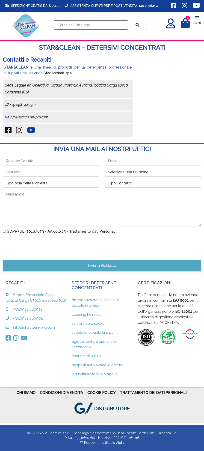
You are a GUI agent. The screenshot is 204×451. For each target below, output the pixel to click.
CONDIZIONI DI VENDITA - (63, 393)
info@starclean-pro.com (28, 117)
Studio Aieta (114, 443)
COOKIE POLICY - (102, 393)
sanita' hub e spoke (88, 323)
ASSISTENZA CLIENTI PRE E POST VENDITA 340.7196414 (111, 6)
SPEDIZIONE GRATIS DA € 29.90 (32, 6)
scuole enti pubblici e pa (92, 332)
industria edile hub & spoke (95, 374)
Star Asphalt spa (58, 73)
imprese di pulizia (86, 356)
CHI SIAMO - (27, 393)
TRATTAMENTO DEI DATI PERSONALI (153, 393)
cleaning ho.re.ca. (86, 314)
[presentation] (38, 246)
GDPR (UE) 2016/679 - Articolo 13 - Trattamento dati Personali (61, 231)
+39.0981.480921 (22, 104)
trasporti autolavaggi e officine (98, 365)
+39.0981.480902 (28, 318)
